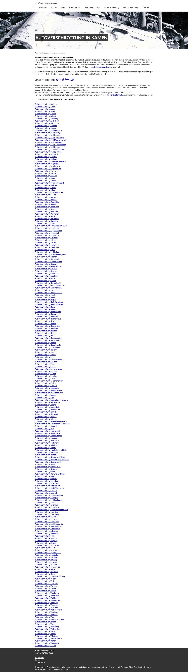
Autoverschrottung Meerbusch (47, 433)
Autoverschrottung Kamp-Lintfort (48, 369)
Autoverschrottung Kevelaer (46, 376)
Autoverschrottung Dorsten (46, 216)
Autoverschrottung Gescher (46, 269)
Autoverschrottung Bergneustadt (48, 168)
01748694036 (65, 80)
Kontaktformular (116, 95)
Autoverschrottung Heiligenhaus (48, 319)
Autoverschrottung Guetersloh (47, 259)
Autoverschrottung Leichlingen (47, 402)
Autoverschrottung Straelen (46, 562)
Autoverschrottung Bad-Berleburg (48, 130)
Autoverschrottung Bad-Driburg (47, 133)
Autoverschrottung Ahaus (45, 106)
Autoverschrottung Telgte (45, 569)
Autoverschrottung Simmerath (47, 545)
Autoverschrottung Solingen (46, 550)
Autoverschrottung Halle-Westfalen (49, 302)
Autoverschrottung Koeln (45, 357)
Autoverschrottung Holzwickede (48, 345)
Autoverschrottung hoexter (46, 290)
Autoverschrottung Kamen (45, 366)
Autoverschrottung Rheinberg (47, 514)
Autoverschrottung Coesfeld (46, 195)
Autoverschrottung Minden (46, 445)
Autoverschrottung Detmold (46, 209)
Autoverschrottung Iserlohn (46, 350)
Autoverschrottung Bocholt (46, 173)
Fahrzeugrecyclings (102, 67)
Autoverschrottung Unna (45, 574)
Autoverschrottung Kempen (46, 371)
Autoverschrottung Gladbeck (46, 276)
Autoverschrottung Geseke (45, 271)
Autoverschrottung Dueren (46, 199)
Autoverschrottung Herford (46, 331)
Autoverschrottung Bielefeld (46, 171)
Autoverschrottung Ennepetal (47, 233)
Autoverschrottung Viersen (46, 586)
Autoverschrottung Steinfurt (46, 557)
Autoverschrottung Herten (45, 335)
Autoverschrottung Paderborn (47, 481)
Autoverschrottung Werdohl (46, 614)
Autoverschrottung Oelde (45, 471)
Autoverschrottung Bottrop (46, 185)
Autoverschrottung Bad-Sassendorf (49, 142)
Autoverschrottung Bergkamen (47, 166)
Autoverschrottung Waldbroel (47, 598)
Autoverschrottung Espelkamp (47, 247)
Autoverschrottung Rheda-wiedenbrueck (51, 509)
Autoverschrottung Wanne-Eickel (48, 600)
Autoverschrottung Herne (45, 333)
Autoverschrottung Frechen (46, 257)
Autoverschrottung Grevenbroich (48, 283)
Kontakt (146, 7)
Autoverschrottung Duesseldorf (47, 202)
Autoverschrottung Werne (45, 622)
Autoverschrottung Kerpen (45, 373)
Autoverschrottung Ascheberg (47, 121)
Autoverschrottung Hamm (45, 309)
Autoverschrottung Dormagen (47, 214)
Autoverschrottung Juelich (45, 354)
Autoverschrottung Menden (46, 438)
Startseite (43, 7)
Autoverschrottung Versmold (46, 583)
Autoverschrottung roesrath (46, 493)
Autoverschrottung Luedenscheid (48, 390)
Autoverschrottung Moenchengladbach (51, 421)
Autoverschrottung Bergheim (46, 164)
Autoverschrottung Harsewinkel (47, 314)
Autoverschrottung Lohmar (46, 419)
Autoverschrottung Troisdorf (46, 571)
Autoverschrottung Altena (45, 116)
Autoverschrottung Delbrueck (47, 207)
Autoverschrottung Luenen (46, 395)
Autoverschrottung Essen (45, 249)
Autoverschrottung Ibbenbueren (48, 347)
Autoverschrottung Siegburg (46, 540)
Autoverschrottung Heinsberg (47, 321)
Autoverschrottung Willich (45, 633)
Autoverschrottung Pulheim (46, 490)
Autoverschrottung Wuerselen (47, 595)
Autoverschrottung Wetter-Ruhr (48, 629)
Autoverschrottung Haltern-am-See (49, 304)
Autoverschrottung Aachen (46, 104)
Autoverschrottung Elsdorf (45, 223)
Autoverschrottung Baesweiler (47, 154)
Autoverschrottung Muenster (46, 426)
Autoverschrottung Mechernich (47, 431)
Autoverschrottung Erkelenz (46, 240)
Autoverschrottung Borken (45, 180)
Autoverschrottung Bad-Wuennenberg (50, 144)
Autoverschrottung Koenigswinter (48, 359)
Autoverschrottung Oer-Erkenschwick (50, 474)
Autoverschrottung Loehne (46, 416)
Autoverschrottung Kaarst (45, 364)
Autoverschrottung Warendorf (47, 605)
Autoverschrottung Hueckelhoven (48, 292)
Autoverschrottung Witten (45, 641)
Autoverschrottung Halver (45, 307)
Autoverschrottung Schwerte (46, 533)
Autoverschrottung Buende (46, 125)
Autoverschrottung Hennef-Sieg (47, 326)
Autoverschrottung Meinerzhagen (48, 435)
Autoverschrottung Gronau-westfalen (50, 285)
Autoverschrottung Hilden (45, 342)
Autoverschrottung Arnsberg (46, 118)
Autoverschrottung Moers (45, 447)
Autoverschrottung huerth (45, 295)
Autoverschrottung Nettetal (46, 455)
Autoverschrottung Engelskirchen (48, 230)
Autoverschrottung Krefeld (45, 383)
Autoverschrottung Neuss (45, 464)
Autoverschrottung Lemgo (45, 404)
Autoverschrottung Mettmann (47, 443)
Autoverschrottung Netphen (46, 452)
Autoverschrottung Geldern (46, 264)
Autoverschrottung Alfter (45, 111)
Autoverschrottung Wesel (45, 624)
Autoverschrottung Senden (46, 538)
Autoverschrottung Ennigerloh (47, 235)
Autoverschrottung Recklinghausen (49, 500)
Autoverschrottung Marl (44, 428)
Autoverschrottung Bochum (46, 175)
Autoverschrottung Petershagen (48, 483)
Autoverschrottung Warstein (46, 607)
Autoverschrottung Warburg (46, 602)
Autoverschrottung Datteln (45, 204)
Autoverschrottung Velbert (45, 579)
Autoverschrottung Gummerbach (48, 288)
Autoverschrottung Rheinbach (47, 512)
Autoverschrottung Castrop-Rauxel (49, 192)
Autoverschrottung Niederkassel (48, 462)
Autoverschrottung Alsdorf (45, 113)
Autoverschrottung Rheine (45, 517)
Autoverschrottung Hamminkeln (48, 311)
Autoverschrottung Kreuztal (46, 385)
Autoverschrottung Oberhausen (48, 466)
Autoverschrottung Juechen (46, 352)
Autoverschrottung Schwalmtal (47, 529)
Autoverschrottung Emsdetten (47, 228)
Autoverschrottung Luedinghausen (49, 393)
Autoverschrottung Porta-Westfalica (49, 488)
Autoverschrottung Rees (44, 502)
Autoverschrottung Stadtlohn (46, 555)
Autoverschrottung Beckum (46, 156)
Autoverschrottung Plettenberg (47, 486)
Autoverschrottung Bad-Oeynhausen (49, 149)
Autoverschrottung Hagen (45, 300)
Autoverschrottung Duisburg (46, 221)
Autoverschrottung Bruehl (45, 187)
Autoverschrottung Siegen (45, 543)
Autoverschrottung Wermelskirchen (49, 619)
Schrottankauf (74, 7)
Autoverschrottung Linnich (45, 412)
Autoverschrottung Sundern (46, 564)
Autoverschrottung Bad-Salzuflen (48, 152)
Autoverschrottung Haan (45, 297)
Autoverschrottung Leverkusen (47, 409)
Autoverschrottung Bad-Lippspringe (49, 137)
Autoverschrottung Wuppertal (47, 643)
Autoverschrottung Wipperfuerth (48, 638)
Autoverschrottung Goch (45, 278)
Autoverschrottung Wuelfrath (47, 593)
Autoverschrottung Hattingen (46, 316)
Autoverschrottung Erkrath (45, 242)
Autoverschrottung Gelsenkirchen (48, 266)
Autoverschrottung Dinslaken (46, 211)
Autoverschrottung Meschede (47, 440)
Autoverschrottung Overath (46, 478)
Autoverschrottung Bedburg (46, 159)
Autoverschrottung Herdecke (46, 328)
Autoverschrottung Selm (45, 536)
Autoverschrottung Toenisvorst (47, 567)
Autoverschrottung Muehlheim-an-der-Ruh (52, 424)
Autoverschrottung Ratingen (46, 497)
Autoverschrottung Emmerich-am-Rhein (51, 226)
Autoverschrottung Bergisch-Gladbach (50, 161)
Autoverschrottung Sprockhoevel (48, 552)
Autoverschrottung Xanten (45, 645)
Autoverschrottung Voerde (45, 588)
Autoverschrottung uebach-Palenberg (50, 576)
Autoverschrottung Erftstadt (46, 238)
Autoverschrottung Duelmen (46, 197)
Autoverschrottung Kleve (45, 378)
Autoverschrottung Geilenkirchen (48, 261)
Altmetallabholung (111, 7)
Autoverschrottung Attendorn (47, 123)
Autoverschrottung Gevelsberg (47, 273)
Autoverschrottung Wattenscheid (48, 610)
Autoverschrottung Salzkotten (47, 521)
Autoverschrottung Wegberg (46, 612)
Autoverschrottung (130, 7)
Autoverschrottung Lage (44, 397)
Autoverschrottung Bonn (45, 178)
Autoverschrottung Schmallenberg (49, 526)
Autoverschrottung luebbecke (47, 388)
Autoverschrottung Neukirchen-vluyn (50, 457)
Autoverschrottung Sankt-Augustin (49, 524)
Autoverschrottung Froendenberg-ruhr (50, 254)
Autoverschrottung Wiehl (45, 631)
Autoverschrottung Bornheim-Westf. (49, 183)
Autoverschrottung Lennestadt (47, 407)
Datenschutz (40, 662)
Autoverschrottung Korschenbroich (49, 381)
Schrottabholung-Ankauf (45, 650)
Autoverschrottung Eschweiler (47, 245)
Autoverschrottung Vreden (45, 591)
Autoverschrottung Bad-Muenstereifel (50, 140)
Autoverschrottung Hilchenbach (48, 340)
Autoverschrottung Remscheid (47, 507)
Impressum (39, 657)
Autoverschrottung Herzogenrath (48, 338)
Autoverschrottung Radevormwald (49, 495)
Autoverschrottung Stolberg (46, 560)
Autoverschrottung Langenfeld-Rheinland (51, 400)
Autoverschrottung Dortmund (47, 218)
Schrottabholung (58, 7)
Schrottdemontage (92, 7)
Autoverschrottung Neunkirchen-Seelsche (52, 459)
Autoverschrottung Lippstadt (46, 414)
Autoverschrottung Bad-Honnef (47, 147)
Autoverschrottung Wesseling (47, 626)
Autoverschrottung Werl (44, 617)
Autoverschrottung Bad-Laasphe (48, 135)
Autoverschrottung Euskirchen (47, 252)
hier (89, 92)
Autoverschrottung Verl (44, 581)
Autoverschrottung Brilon (45, 190)
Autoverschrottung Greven (45, 280)
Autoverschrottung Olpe (44, 476)
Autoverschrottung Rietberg (46, 519)
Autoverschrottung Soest (45, 548)
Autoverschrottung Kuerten (46, 362)
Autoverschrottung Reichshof (46, 505)
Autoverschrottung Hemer (45, 323)
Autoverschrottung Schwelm (46, 531)
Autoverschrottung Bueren (45, 128)
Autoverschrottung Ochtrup (46, 469)
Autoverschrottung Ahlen (45, 109)
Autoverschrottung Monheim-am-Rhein (51, 450)
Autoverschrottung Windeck (46, 636)
